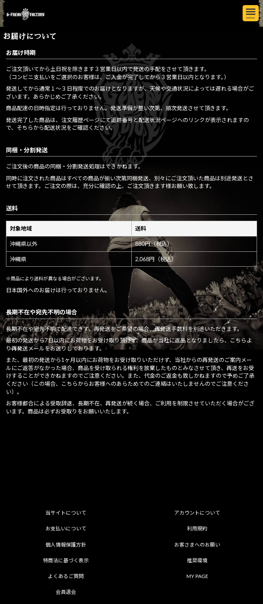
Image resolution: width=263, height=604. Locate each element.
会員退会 (66, 592)
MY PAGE (197, 576)
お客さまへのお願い (197, 544)
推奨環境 (197, 560)
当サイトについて (65, 513)
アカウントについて (197, 513)
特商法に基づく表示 (66, 560)
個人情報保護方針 (65, 544)
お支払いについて (65, 528)
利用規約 (197, 528)
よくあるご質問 (66, 576)
